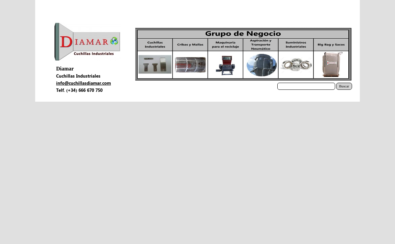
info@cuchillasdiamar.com (83, 83)
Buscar (344, 86)
